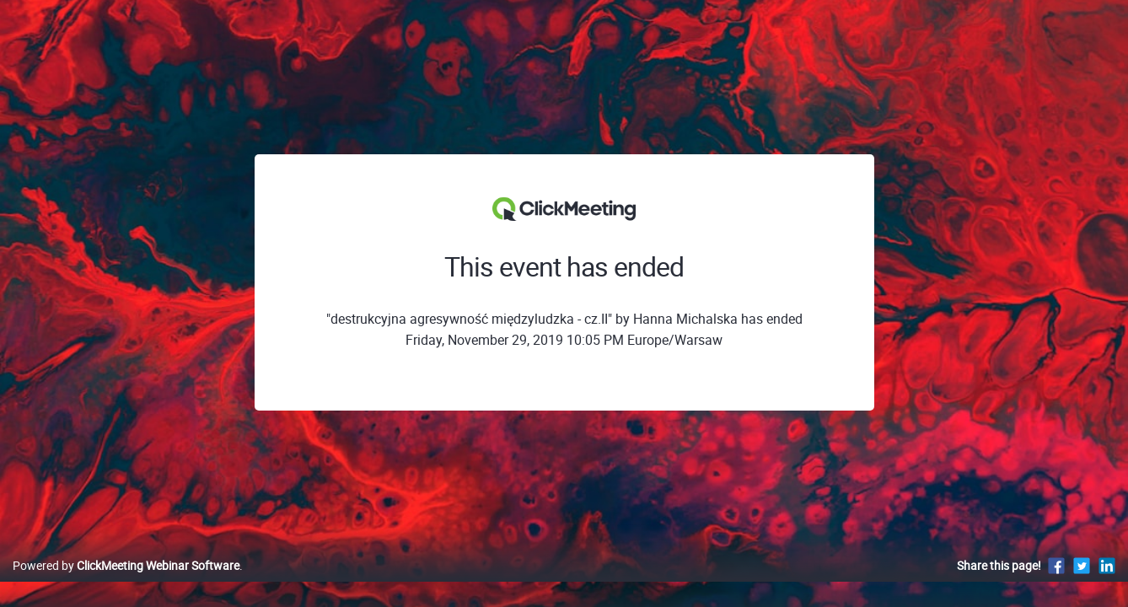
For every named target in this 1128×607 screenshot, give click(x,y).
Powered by (126, 583)
